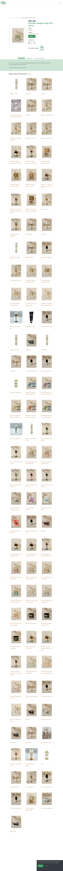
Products (16, 17)
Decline (46, 865)
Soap (34, 21)
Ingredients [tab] (29, 58)
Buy (32, 36)
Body (30, 21)
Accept (40, 865)
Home (10, 17)
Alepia (29, 74)
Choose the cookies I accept (43, 868)
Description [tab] (21, 58)
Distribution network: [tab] (39, 58)
